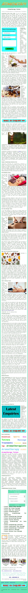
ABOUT (19, 7)
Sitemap (2, 582)
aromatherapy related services (16, 397)
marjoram (22, 92)
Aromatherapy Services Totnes (9, 488)
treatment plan (11, 68)
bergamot (22, 96)
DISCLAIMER (25, 7)
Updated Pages (12, 582)
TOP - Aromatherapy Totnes (7, 570)
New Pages (7, 582)
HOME (14, 7)
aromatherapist (11, 69)
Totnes (19, 151)
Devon (3, 398)
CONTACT (22, 7)
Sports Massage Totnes (17, 570)
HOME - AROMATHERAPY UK (14, 577)
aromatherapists (22, 483)
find (6, 477)
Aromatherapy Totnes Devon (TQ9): (8, 13)
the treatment (23, 69)
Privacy (25, 582)
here (2, 486)
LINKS (16, 7)
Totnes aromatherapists (6, 377)
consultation (4, 60)
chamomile (11, 98)
